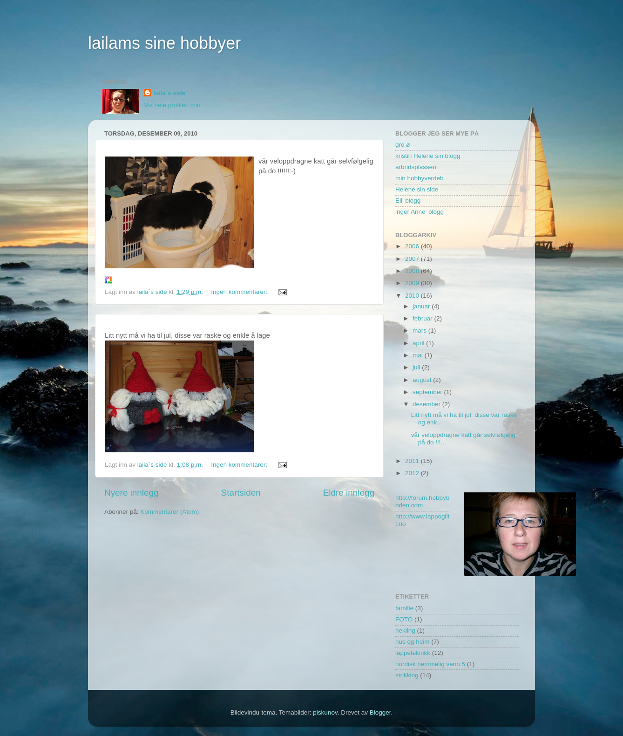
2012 (413, 473)
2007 (413, 258)
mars (420, 330)
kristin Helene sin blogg (427, 155)
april (419, 343)
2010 (413, 295)
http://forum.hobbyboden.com (422, 501)
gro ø (402, 144)
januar (422, 306)
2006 (413, 246)
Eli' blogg (407, 200)
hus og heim (412, 641)
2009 (413, 282)
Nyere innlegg (131, 492)
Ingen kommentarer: (240, 291)
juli (417, 367)
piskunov (325, 712)
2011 (413, 460)
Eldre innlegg (348, 492)
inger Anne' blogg (419, 211)
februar (423, 318)
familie (404, 608)
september (428, 391)
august (423, 379)
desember (427, 404)
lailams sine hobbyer (164, 43)
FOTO (404, 619)
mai (419, 355)
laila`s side (169, 92)
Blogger (380, 712)
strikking (407, 675)
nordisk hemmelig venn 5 (430, 664)
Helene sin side (416, 189)
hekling (405, 630)
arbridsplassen (415, 167)
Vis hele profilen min (172, 105)
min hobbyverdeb (419, 178)
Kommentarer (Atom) (169, 511)
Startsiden (241, 492)
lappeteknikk (412, 652)
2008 (413, 270)
